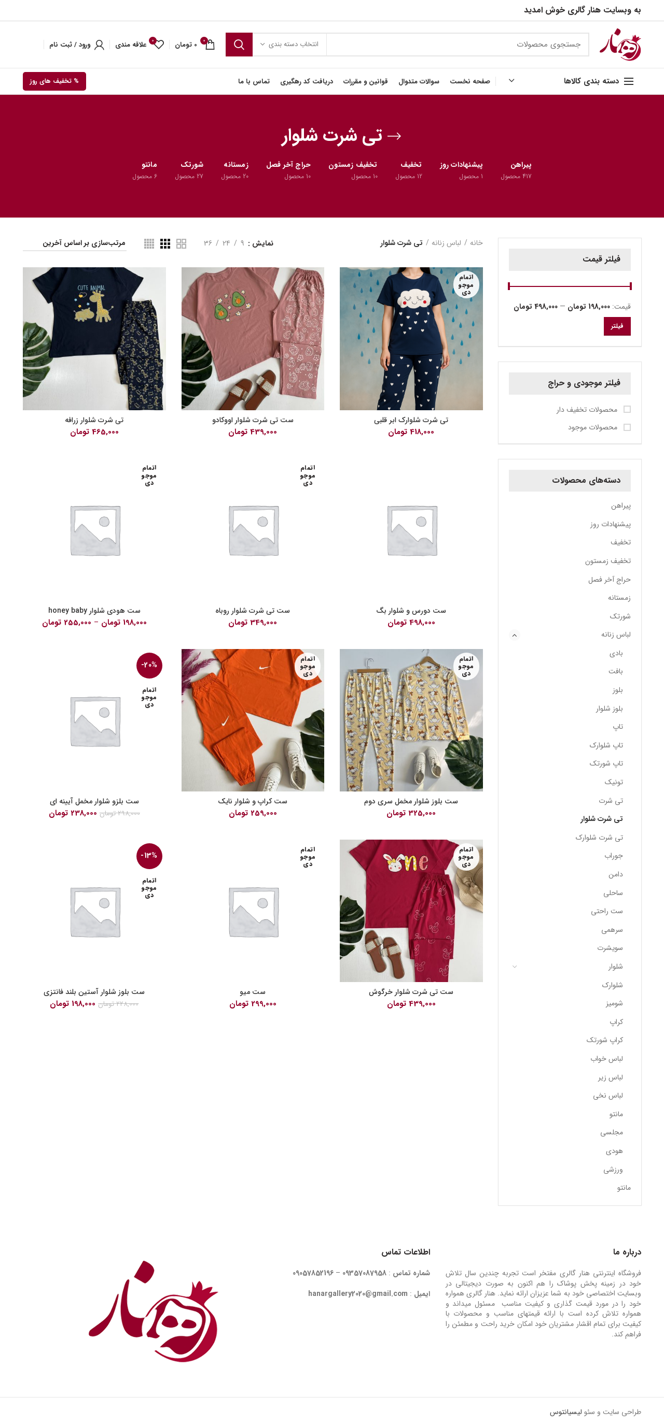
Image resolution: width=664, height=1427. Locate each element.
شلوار (615, 966)
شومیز (614, 1003)
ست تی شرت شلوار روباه (252, 610)
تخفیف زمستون (608, 561)
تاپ (618, 726)
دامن (615, 874)
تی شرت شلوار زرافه (94, 420)
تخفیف (621, 542)
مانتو (616, 1114)
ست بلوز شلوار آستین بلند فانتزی (94, 992)
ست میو (253, 992)
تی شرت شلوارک (599, 837)
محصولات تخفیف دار (588, 410)
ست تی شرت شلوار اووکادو (253, 420)
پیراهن (621, 505)
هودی (614, 1151)
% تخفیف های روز (54, 81)
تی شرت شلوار (601, 819)
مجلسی (611, 1132)
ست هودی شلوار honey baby (94, 610)
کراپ (616, 1022)
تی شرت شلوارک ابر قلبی (411, 420)
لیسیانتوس (566, 1412)
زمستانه (619, 597)
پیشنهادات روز (610, 524)
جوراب (613, 855)
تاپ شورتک (606, 763)
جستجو (239, 44)
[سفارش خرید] (75, 244)
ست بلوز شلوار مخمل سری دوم (411, 801)
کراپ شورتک (605, 1040)
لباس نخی (608, 1095)
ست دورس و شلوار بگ (411, 610)
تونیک (614, 782)
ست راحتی (607, 911)
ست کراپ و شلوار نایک (252, 801)
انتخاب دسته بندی (294, 44)
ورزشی (613, 1169)
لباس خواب (606, 1058)
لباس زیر (610, 1077)
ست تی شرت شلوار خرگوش (411, 992)
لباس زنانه (616, 634)
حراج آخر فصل (609, 579)
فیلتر (617, 326)
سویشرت (610, 948)
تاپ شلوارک (606, 745)
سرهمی (612, 929)
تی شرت (611, 800)
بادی (616, 653)
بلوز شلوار (609, 708)
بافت (615, 671)
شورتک (620, 616)
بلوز (618, 690)
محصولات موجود (593, 428)
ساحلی (613, 893)
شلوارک (612, 985)
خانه (476, 243)
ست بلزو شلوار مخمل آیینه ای (94, 801)
